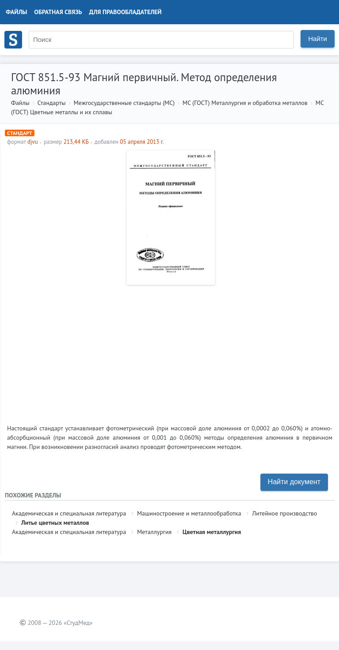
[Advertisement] (169, 351)
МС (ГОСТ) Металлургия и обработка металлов (245, 103)
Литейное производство (284, 513)
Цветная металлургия (212, 532)
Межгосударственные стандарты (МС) (124, 103)
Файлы (16, 12)
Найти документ (294, 482)
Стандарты (52, 103)
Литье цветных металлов (55, 523)
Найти (317, 38)
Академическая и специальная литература (69, 513)
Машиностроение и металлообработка (189, 513)
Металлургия (154, 532)
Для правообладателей (125, 12)
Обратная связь (58, 12)
